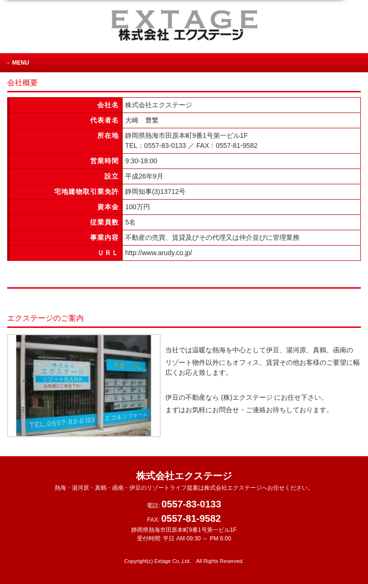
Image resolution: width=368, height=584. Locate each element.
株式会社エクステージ (184, 481)
